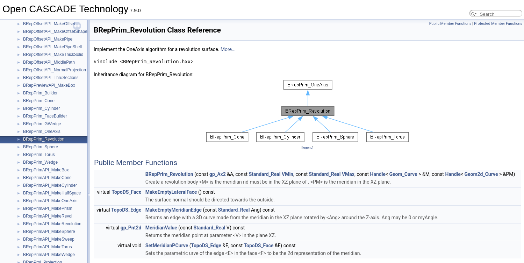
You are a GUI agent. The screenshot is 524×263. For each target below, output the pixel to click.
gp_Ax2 (217, 174)
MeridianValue (161, 227)
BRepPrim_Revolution (43, 139)
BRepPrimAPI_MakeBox (46, 170)
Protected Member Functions (498, 23)
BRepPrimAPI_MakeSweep (48, 239)
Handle (378, 174)
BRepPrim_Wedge (40, 162)
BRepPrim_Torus (39, 154)
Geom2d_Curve (481, 174)
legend (307, 147)
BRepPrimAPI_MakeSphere (49, 231)
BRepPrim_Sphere (40, 146)
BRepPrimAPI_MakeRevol (47, 216)
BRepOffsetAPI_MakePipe (47, 39)
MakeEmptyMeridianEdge (173, 210)
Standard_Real (265, 174)
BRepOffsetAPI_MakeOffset (49, 23)
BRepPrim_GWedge (42, 123)
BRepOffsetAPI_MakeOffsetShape (55, 31)
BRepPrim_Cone (39, 100)
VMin (287, 174)
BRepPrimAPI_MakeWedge (49, 254)
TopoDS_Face (126, 192)
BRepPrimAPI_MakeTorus (47, 246)
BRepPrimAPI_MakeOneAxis (50, 200)
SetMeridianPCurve (166, 245)
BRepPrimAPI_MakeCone (47, 177)
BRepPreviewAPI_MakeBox (49, 85)
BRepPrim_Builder (40, 93)
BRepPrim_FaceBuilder (45, 116)
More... (228, 49)
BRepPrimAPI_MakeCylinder (50, 185)
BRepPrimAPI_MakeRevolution (52, 223)
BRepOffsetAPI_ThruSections (51, 77)
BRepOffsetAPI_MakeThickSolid (53, 54)
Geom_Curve (403, 174)
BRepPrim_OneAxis (41, 131)
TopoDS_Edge (126, 210)
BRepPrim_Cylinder (41, 108)
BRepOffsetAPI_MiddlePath (49, 62)
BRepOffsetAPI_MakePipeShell (52, 46)
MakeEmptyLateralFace (171, 192)
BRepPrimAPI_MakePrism (47, 208)
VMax (348, 174)
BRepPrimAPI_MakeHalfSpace (52, 193)
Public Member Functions (450, 23)
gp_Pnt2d (131, 227)
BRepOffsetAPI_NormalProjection (54, 69)
